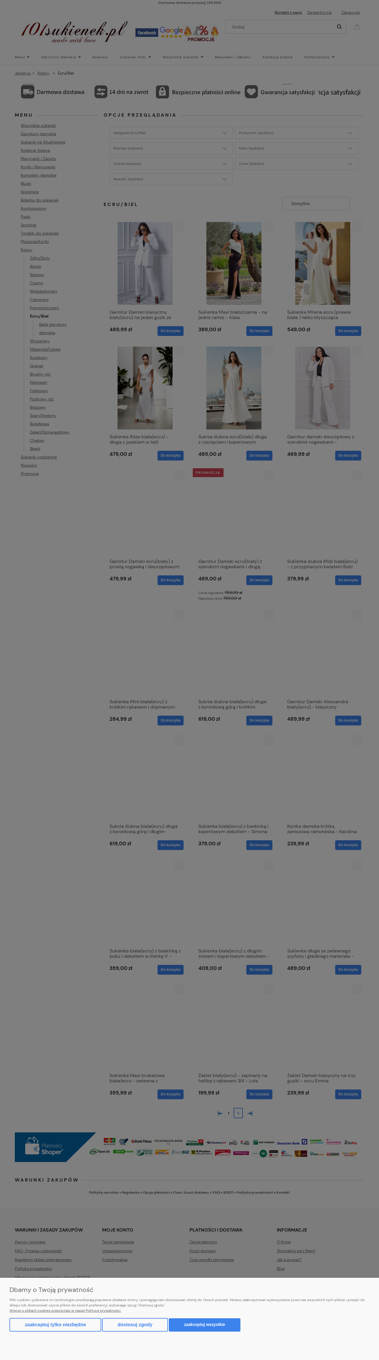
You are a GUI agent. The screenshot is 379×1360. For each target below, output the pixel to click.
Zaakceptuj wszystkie (204, 1324)
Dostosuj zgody (135, 1324)
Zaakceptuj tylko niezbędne (55, 1324)
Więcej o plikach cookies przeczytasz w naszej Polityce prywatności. (65, 1310)
